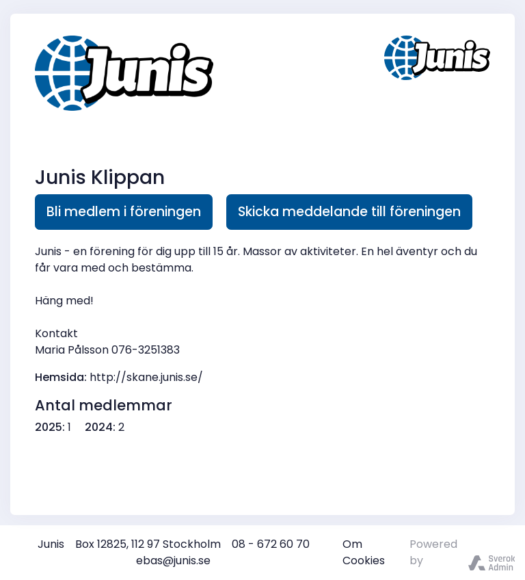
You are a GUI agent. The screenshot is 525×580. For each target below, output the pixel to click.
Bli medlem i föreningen (123, 211)
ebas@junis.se (173, 560)
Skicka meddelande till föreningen (349, 211)
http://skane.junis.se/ (146, 377)
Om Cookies (363, 552)
